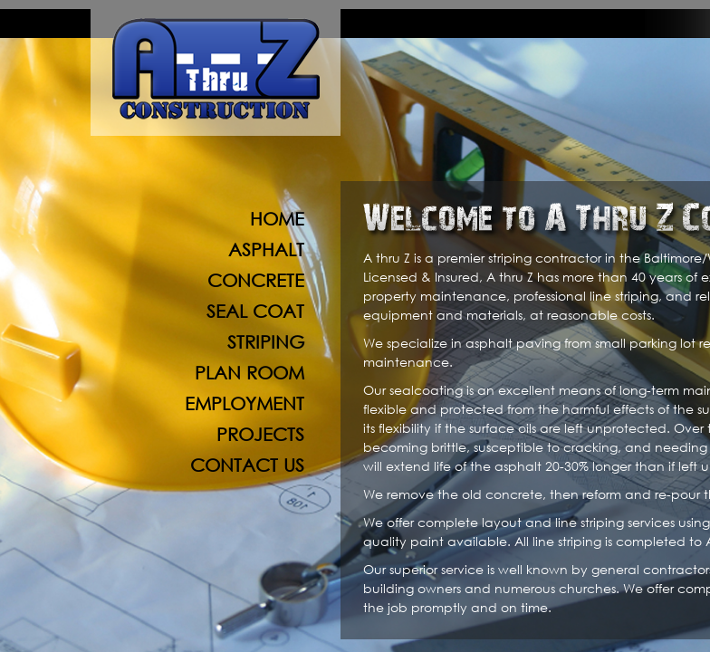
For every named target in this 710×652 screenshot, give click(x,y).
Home (277, 218)
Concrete (255, 280)
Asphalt (266, 249)
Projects (260, 434)
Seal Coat (255, 311)
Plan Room (249, 372)
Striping (265, 341)
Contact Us (247, 465)
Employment (244, 403)
